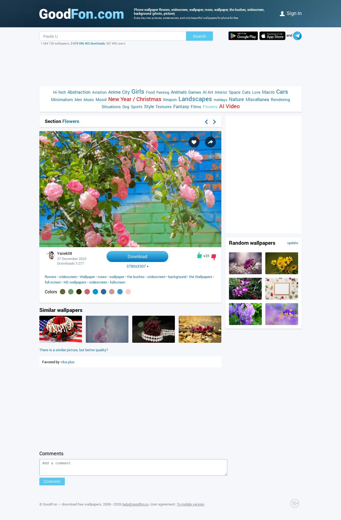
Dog (125, 106)
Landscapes (195, 99)
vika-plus (67, 361)
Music (89, 99)
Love (256, 92)
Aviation (99, 92)
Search (199, 36)
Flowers (210, 106)
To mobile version (190, 506)
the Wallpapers (200, 276)
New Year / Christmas (134, 99)
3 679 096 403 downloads (88, 43)
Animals (179, 92)
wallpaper (116, 276)
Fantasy (181, 106)
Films (196, 106)
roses (102, 276)
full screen (53, 282)
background (177, 276)
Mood (101, 99)
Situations (111, 106)
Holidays (220, 99)
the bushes (136, 276)
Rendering (280, 99)
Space (234, 92)
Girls (137, 91)
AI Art (208, 92)
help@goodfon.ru (135, 506)
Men (78, 99)
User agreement (162, 506)
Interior (221, 92)
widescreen (68, 276)
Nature (236, 99)
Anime (114, 92)
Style (149, 106)
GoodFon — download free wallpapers (72, 506)
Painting (162, 92)
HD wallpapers (75, 282)
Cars (282, 91)
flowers (50, 276)
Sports (136, 106)
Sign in (291, 13)
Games (194, 92)
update (292, 243)
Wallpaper (87, 276)
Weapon (170, 99)
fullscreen (117, 282)
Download (137, 256)
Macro (268, 92)
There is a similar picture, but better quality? (73, 349)
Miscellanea (257, 99)
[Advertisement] (170, 65)
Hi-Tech (59, 92)
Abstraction (78, 92)
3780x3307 (138, 266)
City (126, 92)
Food (150, 92)
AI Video (229, 106)
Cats (246, 92)
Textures (163, 106)
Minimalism (62, 99)
